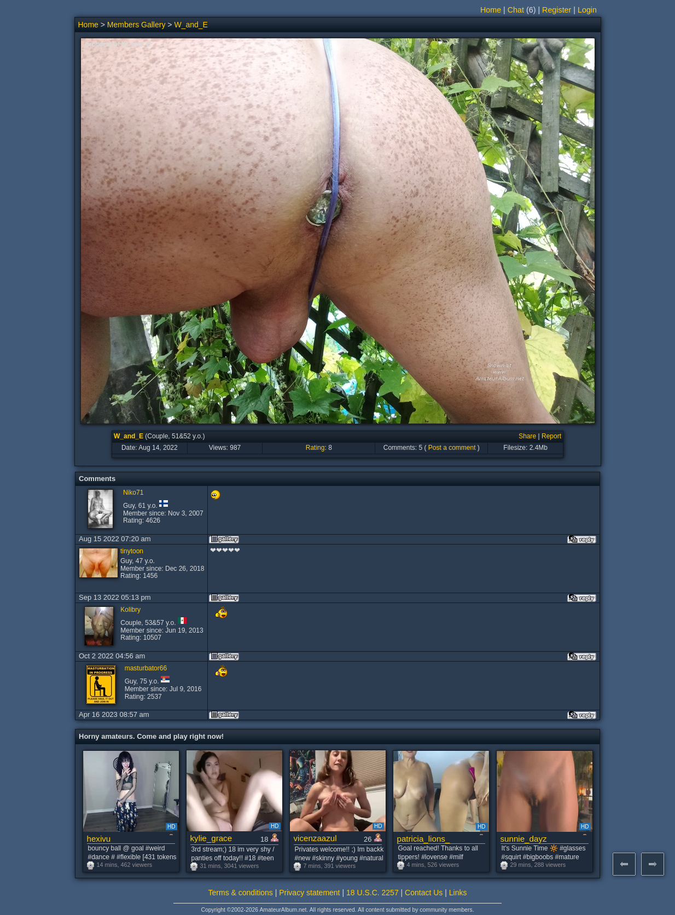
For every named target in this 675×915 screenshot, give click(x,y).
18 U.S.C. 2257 (372, 892)
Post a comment (452, 447)
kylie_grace (211, 838)
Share (527, 436)
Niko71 (133, 492)
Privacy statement (309, 892)
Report (551, 436)
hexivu (99, 838)
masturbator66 (146, 668)
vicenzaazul (315, 838)
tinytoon (131, 551)
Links (458, 892)
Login (587, 9)
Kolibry (130, 609)
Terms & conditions (240, 892)
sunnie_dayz (524, 838)
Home (490, 9)
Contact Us (424, 892)
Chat (516, 9)
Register (556, 9)
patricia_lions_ (423, 838)
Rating (315, 447)
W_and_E (190, 24)
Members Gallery (136, 24)
